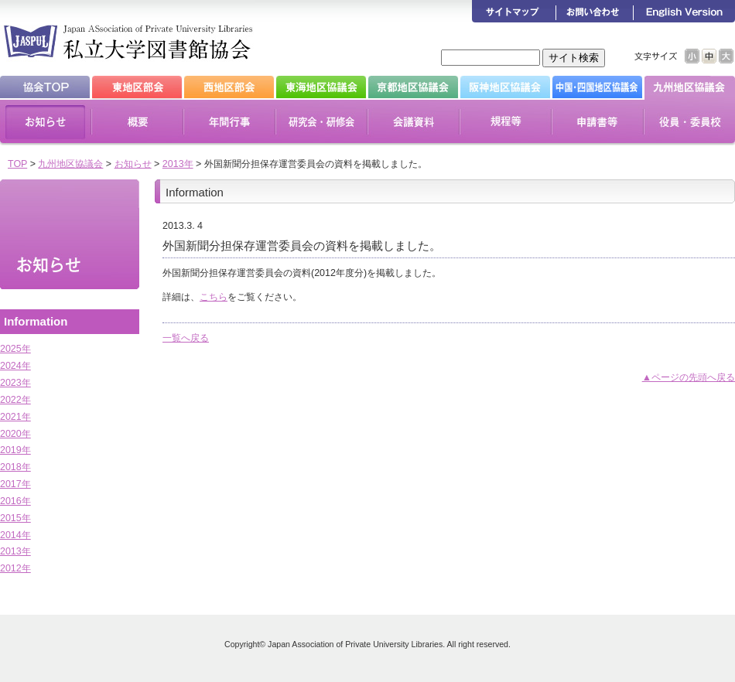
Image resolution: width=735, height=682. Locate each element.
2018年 (15, 467)
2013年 (177, 164)
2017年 (15, 484)
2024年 (15, 365)
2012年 (15, 568)
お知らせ (133, 164)
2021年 (15, 416)
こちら (213, 297)
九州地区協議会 (70, 164)
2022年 (15, 399)
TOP (17, 164)
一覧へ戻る (185, 337)
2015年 (15, 518)
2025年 (15, 348)
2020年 (15, 433)
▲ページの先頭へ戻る (688, 377)
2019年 (15, 450)
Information (35, 321)
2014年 (15, 535)
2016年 (15, 501)
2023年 (15, 382)
